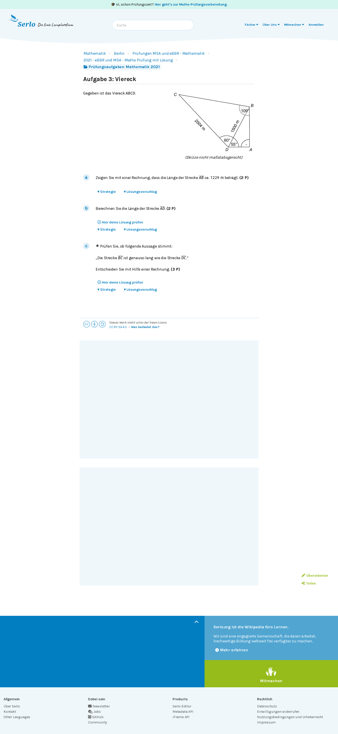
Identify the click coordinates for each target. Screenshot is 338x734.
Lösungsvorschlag (140, 191)
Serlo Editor (182, 706)
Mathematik (95, 53)
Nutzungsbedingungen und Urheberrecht (290, 717)
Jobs (94, 711)
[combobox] (153, 25)
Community (97, 722)
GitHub (96, 717)
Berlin (119, 53)
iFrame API (181, 717)
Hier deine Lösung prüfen (120, 222)
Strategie (106, 191)
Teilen (309, 583)
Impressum (266, 722)
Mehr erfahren (231, 650)
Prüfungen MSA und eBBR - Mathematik (169, 53)
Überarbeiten (315, 575)
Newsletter (99, 706)
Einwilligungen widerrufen (278, 711)
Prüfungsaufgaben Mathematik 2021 (122, 66)
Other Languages (17, 717)
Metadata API (183, 711)
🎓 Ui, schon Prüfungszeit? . (169, 4)
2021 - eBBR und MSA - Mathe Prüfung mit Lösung (128, 60)
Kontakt (10, 711)
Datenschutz (267, 706)
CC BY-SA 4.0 (118, 327)
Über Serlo (12, 706)
